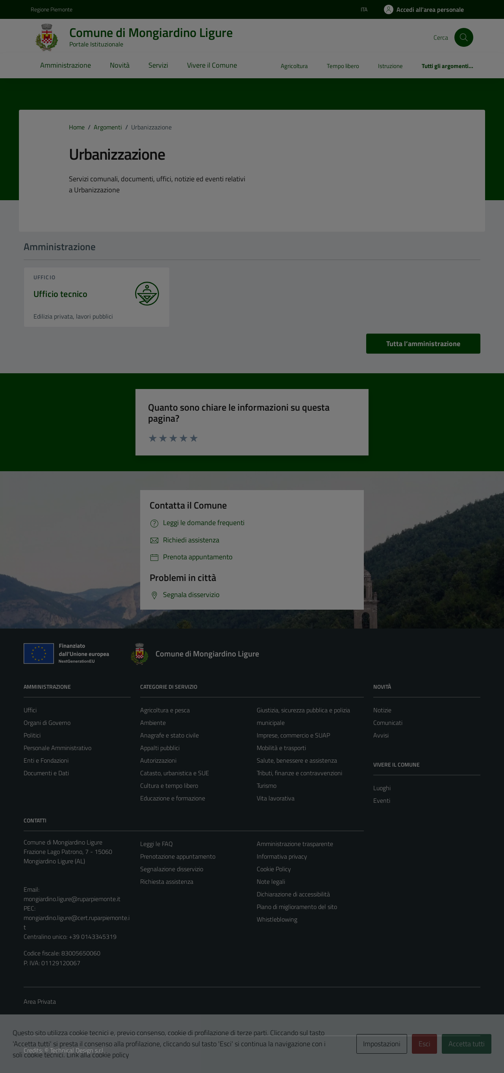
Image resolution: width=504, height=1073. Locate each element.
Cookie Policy (274, 869)
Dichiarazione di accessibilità (293, 894)
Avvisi (381, 735)
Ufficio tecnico (60, 294)
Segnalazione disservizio (171, 869)
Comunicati (387, 722)
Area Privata (40, 1001)
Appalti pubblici (160, 747)
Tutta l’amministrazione (423, 343)
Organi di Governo (47, 722)
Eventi (381, 800)
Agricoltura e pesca (165, 710)
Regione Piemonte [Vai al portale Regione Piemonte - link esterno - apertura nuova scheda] (51, 9)
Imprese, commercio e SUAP (293, 735)
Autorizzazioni (158, 760)
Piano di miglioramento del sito (297, 906)
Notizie (382, 710)
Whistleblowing (277, 919)
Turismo (266, 785)
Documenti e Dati (46, 773)
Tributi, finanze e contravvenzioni (299, 773)
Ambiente (153, 722)
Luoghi (382, 788)
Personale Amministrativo (57, 747)
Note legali (271, 881)
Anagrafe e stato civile (169, 735)
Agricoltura (294, 65)
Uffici (30, 710)
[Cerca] (463, 37)
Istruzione (390, 65)
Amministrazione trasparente (295, 843)
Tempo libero (343, 65)
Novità (120, 65)
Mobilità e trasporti (281, 747)
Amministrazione (65, 65)
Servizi (158, 65)
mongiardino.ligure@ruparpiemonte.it (72, 898)
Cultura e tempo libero (169, 785)
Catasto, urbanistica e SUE (174, 773)
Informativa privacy (282, 856)
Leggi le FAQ (156, 843)
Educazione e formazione (172, 798)
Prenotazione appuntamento (177, 856)
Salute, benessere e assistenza (297, 760)
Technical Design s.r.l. (77, 1050)
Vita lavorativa (276, 798)
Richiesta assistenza (166, 881)
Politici (32, 735)
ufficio (44, 277)
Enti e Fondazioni (46, 760)
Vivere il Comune (212, 65)
